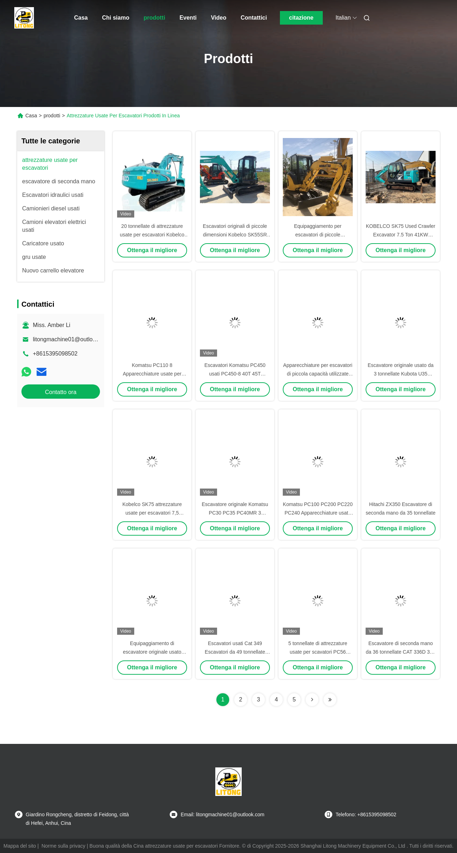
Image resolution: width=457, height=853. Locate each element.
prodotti (154, 18)
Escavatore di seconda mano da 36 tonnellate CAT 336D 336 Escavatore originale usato (401, 651)
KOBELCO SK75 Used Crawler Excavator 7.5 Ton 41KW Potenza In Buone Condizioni (401, 234)
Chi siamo (115, 18)
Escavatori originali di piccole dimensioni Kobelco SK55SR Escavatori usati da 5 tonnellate (235, 234)
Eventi (188, 18)
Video (218, 18)
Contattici (254, 18)
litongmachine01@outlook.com (72, 339)
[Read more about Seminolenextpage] (312, 699)
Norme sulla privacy (63, 846)
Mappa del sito (20, 846)
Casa (81, 18)
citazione (301, 18)
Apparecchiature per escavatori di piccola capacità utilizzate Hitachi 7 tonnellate (317, 373)
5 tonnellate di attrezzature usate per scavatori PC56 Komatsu (317, 651)
